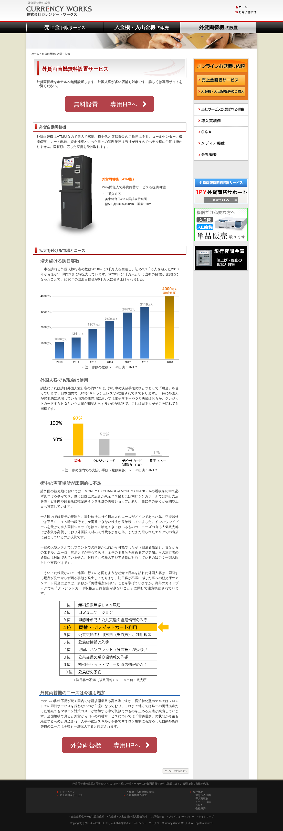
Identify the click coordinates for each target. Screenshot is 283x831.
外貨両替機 (218, 27)
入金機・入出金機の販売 (140, 791)
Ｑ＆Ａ (199, 805)
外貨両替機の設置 (136, 795)
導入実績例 (201, 798)
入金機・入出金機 (141, 27)
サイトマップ (206, 816)
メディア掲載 (203, 801)
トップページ (67, 791)
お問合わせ (157, 816)
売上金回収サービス (71, 795)
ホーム (35, 53)
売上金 (64, 27)
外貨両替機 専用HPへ (105, 745)
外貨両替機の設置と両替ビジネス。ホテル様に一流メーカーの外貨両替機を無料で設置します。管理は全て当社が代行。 (141, 783)
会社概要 (200, 808)
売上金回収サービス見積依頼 (87, 816)
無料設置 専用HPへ (106, 104)
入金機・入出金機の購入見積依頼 (128, 816)
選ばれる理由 (203, 795)
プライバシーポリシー (181, 816)
